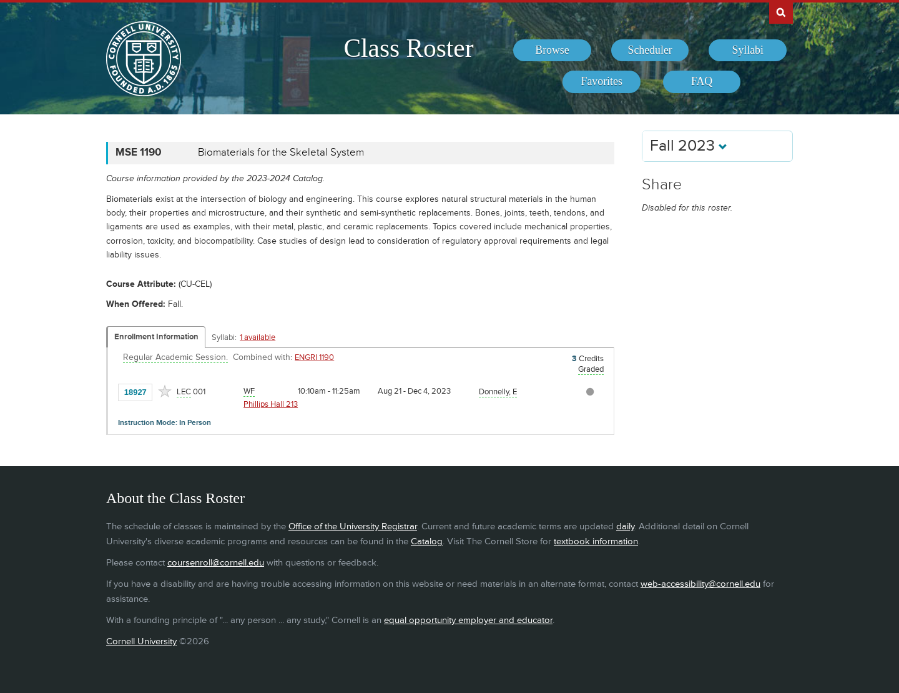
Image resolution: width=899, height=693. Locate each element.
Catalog (427, 541)
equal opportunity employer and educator (468, 620)
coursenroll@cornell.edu (215, 563)
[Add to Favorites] (165, 391)
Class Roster (408, 48)
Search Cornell (781, 12)
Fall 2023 (688, 146)
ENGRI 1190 (314, 357)
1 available (257, 337)
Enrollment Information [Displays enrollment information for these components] (156, 337)
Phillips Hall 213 (270, 404)
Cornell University (141, 641)
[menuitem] (552, 50)
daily (625, 526)
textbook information (596, 541)
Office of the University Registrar (352, 526)
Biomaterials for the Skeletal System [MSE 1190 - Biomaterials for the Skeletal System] (281, 152)
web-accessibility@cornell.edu (700, 584)
